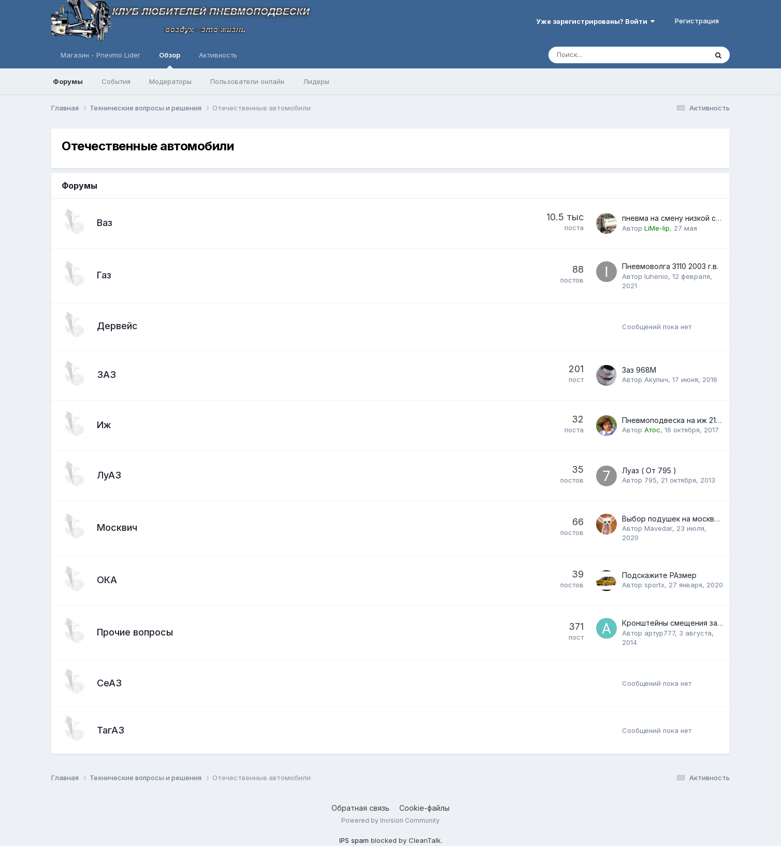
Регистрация (697, 21)
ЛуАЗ (109, 475)
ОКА (107, 579)
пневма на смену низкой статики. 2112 (689, 218)
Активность (218, 55)
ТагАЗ (110, 730)
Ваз (104, 222)
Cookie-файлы (424, 807)
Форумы (68, 81)
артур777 (659, 633)
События (116, 81)
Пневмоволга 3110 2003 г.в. (670, 266)
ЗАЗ (106, 374)
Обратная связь (360, 807)
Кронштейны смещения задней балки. (691, 622)
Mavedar (658, 528)
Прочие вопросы (135, 632)
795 (650, 480)
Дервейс (117, 325)
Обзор (169, 59)
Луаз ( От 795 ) (649, 470)
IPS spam (354, 840)
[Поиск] (599, 55)
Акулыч (656, 379)
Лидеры (316, 81)
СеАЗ (109, 683)
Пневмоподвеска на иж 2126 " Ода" (686, 420)
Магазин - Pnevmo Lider (100, 55)
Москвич (117, 527)
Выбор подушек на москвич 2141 (680, 518)
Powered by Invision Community (390, 820)
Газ (104, 275)
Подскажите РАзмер (659, 575)
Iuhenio (656, 276)
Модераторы (170, 81)
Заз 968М (639, 369)
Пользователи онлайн (247, 81)
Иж (104, 424)
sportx (654, 585)
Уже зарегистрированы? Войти (595, 21)
